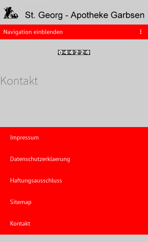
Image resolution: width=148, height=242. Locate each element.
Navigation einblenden (33, 32)
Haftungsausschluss (36, 180)
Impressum (24, 137)
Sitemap (21, 202)
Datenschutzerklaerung (40, 159)
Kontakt (20, 223)
